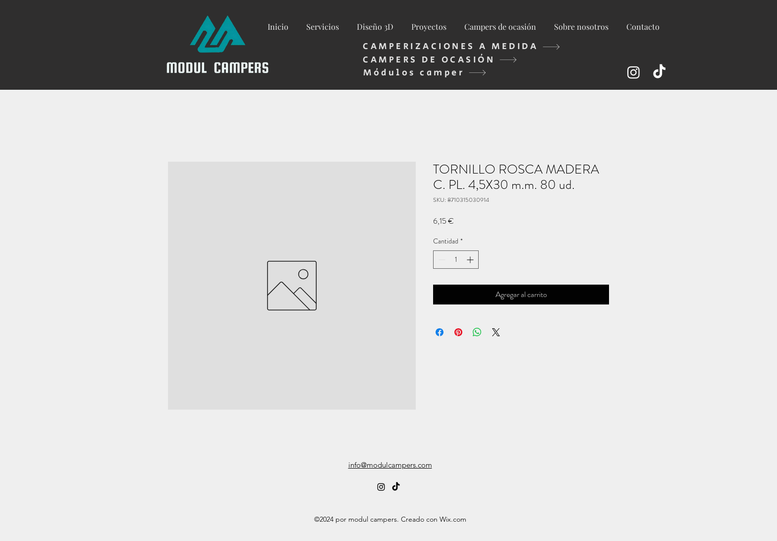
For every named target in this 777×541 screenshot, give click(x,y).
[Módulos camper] (425, 72)
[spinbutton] (456, 259)
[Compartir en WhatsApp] (477, 332)
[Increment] (471, 259)
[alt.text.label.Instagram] (633, 72)
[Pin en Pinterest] (458, 332)
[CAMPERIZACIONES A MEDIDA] (461, 46)
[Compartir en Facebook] (439, 332)
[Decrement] (441, 259)
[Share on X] (496, 332)
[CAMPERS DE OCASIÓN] (440, 60)
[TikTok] (659, 72)
